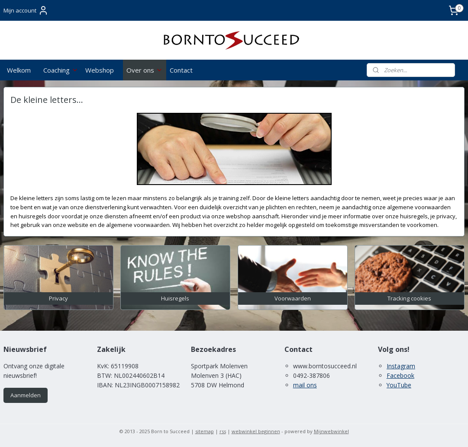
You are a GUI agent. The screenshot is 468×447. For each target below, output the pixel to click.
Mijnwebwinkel (331, 431)
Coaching (60, 70)
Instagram (401, 366)
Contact (181, 70)
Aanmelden (25, 395)
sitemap (204, 431)
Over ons (144, 70)
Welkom (19, 70)
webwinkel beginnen (256, 431)
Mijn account (25, 10)
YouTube (399, 385)
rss (222, 431)
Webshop (99, 70)
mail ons (305, 385)
